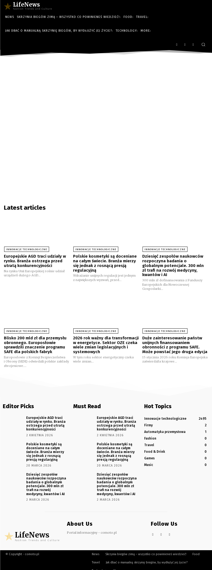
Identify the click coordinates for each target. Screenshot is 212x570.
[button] (203, 44)
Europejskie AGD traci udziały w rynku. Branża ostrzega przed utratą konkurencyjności (35, 261)
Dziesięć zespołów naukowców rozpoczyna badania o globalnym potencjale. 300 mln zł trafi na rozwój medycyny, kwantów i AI (173, 265)
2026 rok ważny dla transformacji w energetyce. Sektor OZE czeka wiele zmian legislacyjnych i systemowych (106, 344)
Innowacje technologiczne (26, 249)
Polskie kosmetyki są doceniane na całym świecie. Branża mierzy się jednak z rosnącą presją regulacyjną (105, 263)
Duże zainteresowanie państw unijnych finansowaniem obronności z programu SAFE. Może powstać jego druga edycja (174, 344)
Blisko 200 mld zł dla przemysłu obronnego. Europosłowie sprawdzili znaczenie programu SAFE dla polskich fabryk (35, 344)
